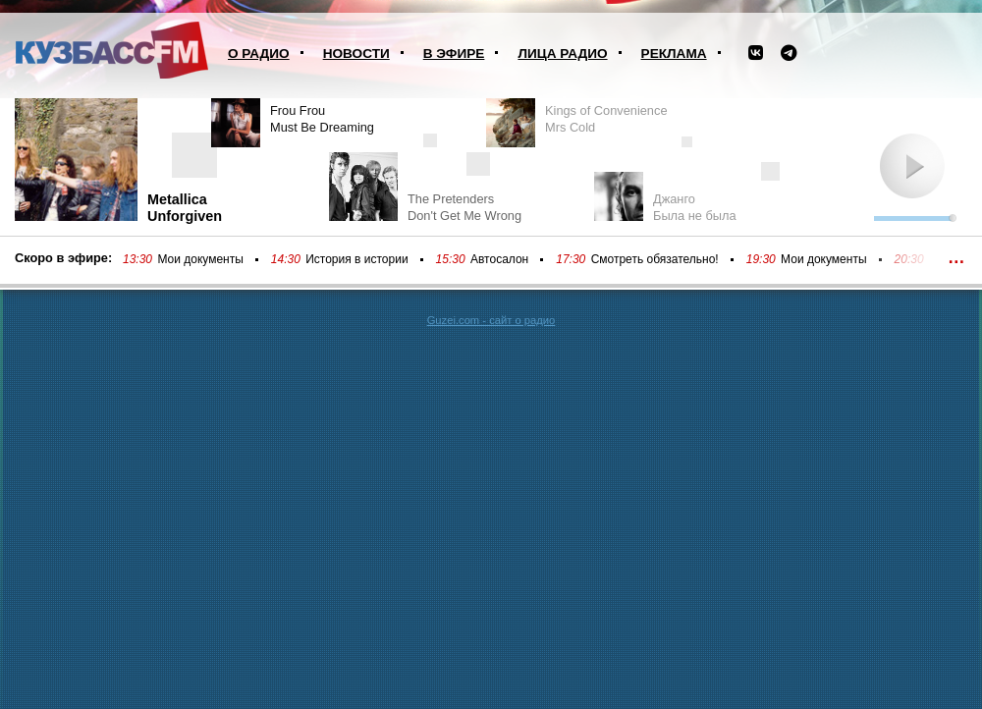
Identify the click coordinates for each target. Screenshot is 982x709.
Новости (356, 53)
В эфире (454, 53)
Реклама (674, 53)
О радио (259, 53)
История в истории (356, 259)
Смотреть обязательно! (655, 259)
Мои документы (200, 259)
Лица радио (562, 53)
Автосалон (499, 259)
